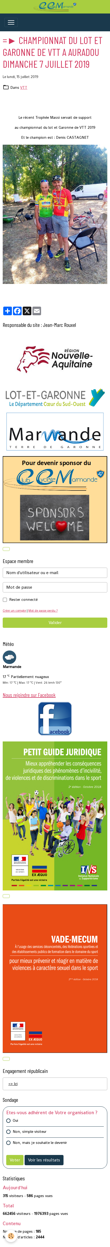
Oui (15, 1120)
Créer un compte (14, 610)
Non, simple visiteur (29, 1131)
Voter (15, 1160)
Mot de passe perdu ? (43, 610)
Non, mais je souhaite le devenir (40, 1142)
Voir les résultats (44, 1160)
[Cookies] (11, 1236)
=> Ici (13, 1083)
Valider (55, 622)
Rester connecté (23, 599)
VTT (23, 87)
